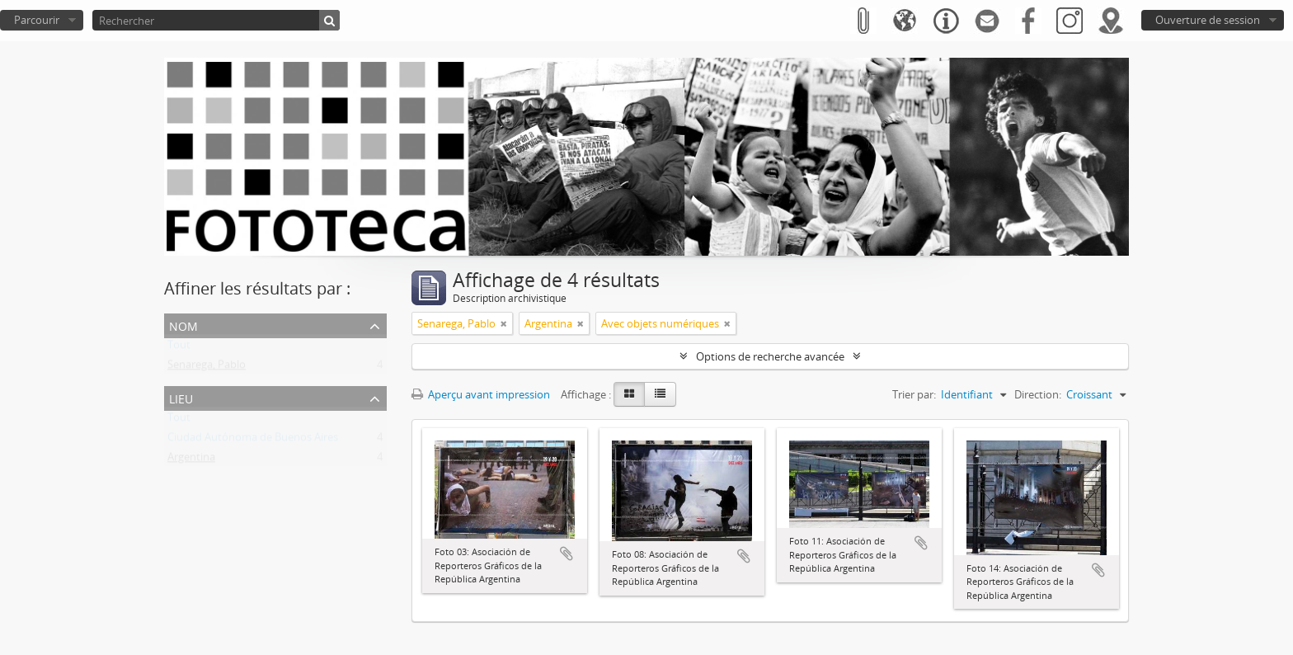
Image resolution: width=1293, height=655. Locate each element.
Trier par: (914, 394)
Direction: (1037, 394)
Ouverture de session (1207, 19)
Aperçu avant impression (480, 394)
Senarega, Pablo (206, 367)
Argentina (191, 460)
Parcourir (36, 19)
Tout (178, 348)
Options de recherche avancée (770, 356)
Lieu (181, 397)
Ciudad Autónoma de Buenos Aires (252, 440)
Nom (183, 324)
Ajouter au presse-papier (566, 553)
